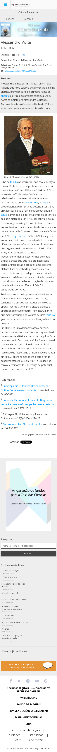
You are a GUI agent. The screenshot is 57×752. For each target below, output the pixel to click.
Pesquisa (9, 19)
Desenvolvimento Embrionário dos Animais (12, 609)
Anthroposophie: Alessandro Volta (22, 424)
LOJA (28, 724)
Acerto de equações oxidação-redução (12, 638)
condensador (30, 202)
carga (44, 202)
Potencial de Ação (10, 571)
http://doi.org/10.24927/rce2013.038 (20, 71)
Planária (8, 630)
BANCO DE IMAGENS (29, 704)
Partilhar (14, 442)
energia (5, 95)
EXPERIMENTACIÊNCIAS (28, 717)
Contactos (36, 740)
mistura (50, 315)
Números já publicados (14, 651)
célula (4, 214)
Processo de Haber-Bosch (14, 600)
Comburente (8, 616)
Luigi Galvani (19, 236)
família (14, 182)
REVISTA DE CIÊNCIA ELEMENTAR (28, 711)
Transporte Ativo (10, 578)
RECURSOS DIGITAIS (28, 691)
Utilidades (16, 735)
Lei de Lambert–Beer (11, 594)
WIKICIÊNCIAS (28, 698)
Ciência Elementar (28, 12)
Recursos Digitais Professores (28, 688)
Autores (28, 19)
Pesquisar (28, 553)
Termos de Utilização (28, 730)
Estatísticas (39, 735)
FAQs (21, 740)
